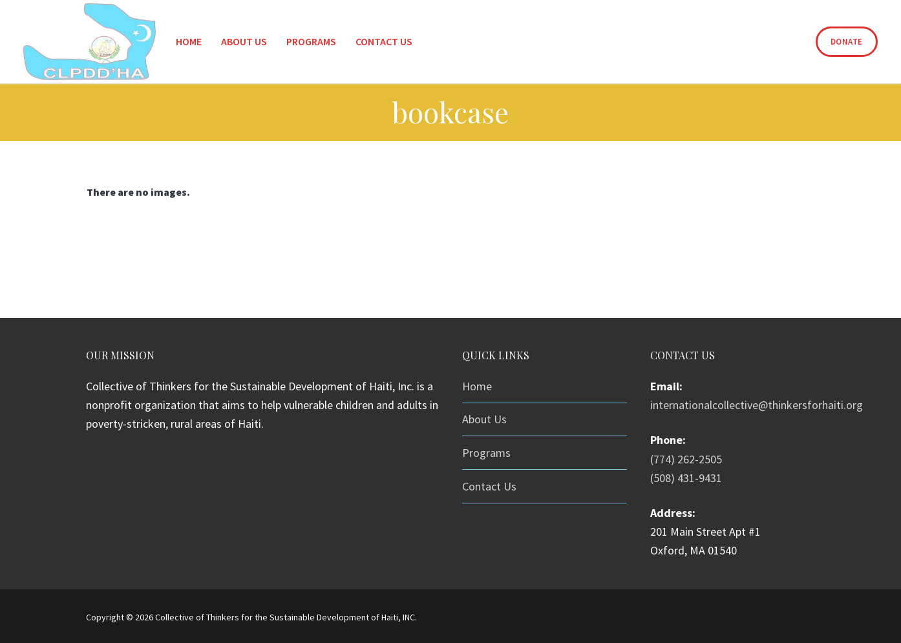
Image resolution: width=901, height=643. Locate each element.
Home (477, 386)
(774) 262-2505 (686, 459)
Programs (486, 452)
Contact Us (489, 486)
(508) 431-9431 (686, 477)
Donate (847, 41)
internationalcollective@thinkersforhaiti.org (756, 404)
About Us (484, 419)
